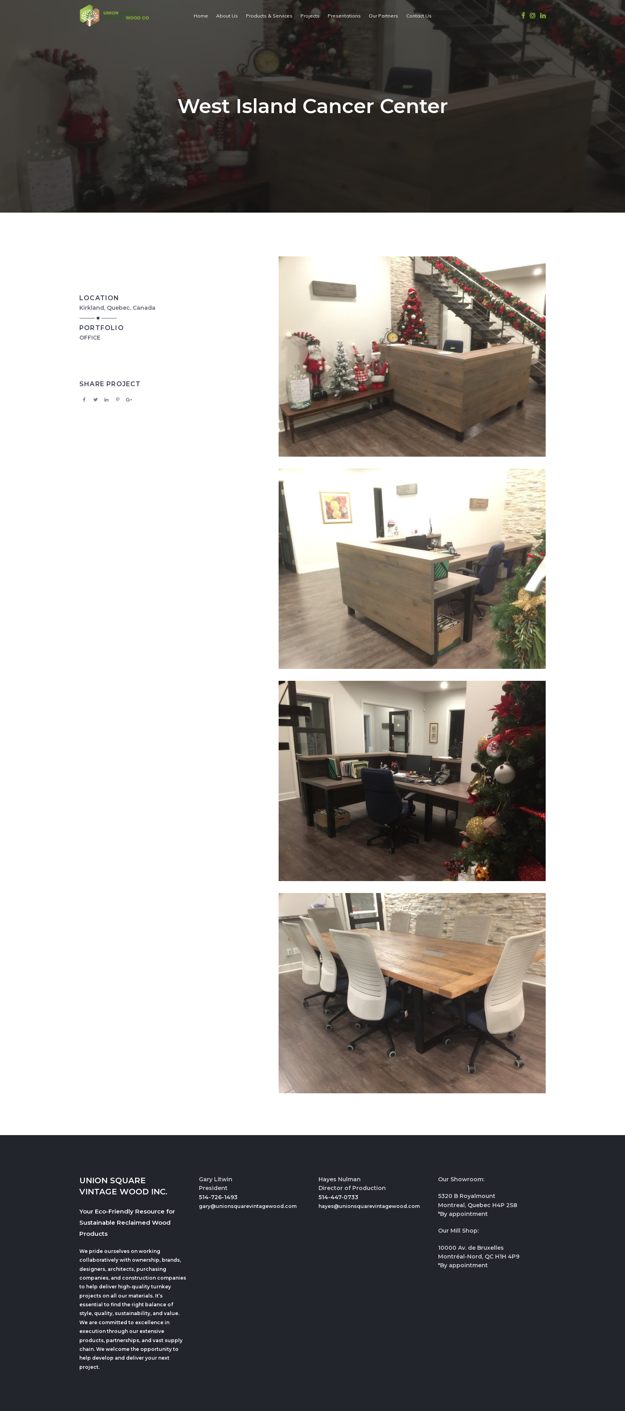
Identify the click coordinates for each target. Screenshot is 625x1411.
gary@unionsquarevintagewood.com (248, 1206)
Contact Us (419, 16)
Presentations (344, 16)
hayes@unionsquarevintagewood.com (369, 1206)
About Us (227, 16)
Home (201, 16)
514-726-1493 (218, 1197)
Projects (310, 16)
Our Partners (383, 16)
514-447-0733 (338, 1197)
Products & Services (269, 16)
